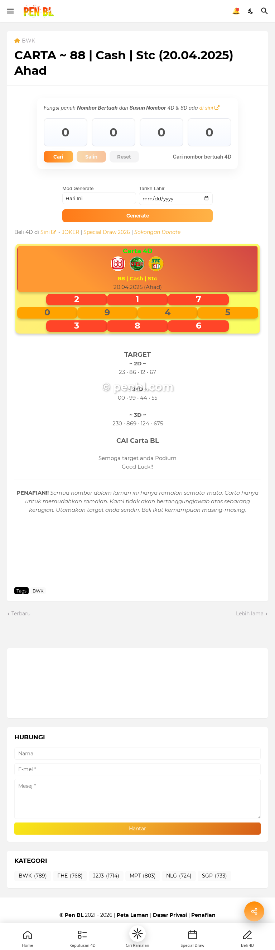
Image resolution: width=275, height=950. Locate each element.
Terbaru (20, 614)
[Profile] (247, 935)
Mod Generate (78, 189)
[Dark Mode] (251, 11)
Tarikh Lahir (152, 189)
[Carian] (265, 11)
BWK (28, 41)
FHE (70, 877)
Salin (99, 157)
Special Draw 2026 (106, 233)
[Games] (82, 935)
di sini (209, 108)
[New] (192, 935)
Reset (137, 157)
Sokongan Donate (157, 233)
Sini (48, 233)
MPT (143, 877)
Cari (61, 157)
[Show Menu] (10, 11)
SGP (214, 877)
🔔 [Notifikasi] (236, 11)
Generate (137, 216)
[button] (137, 933)
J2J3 (106, 877)
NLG (179, 877)
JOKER (70, 233)
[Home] (27, 935)
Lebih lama (250, 614)
